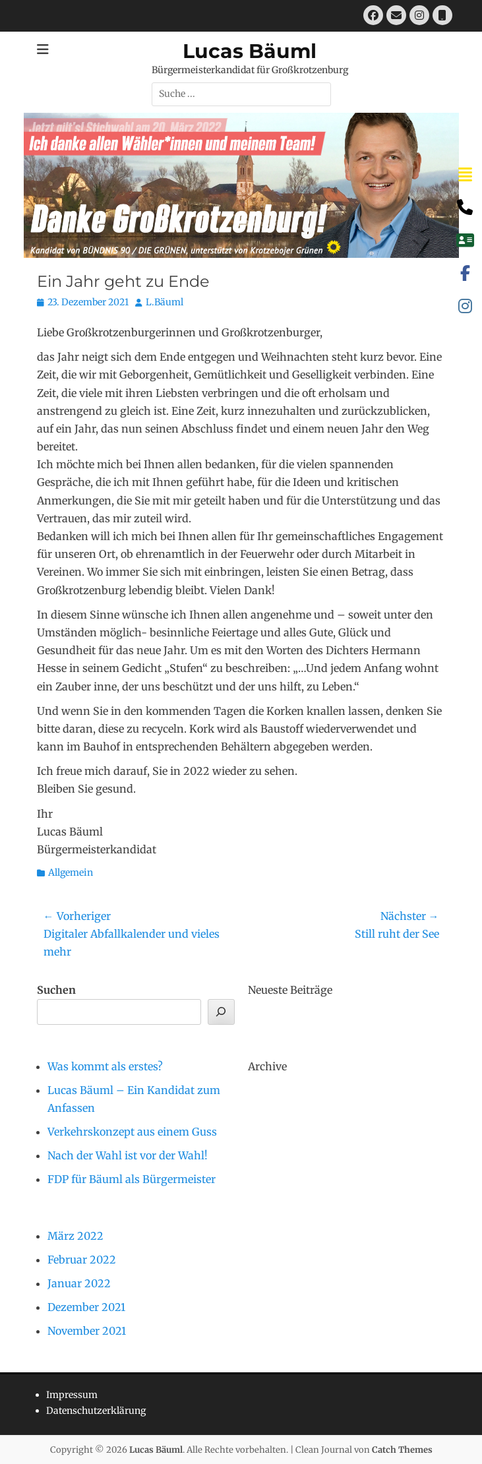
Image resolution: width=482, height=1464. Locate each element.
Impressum (72, 1395)
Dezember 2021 (86, 1307)
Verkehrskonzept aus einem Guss (132, 1131)
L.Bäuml (164, 302)
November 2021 (86, 1330)
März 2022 (75, 1235)
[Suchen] (221, 1012)
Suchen (56, 989)
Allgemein (70, 872)
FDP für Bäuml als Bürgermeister (131, 1179)
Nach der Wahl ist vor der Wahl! (127, 1155)
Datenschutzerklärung (96, 1411)
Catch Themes (402, 1449)
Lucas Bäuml (249, 51)
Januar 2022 (79, 1283)
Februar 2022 (81, 1259)
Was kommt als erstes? (105, 1066)
